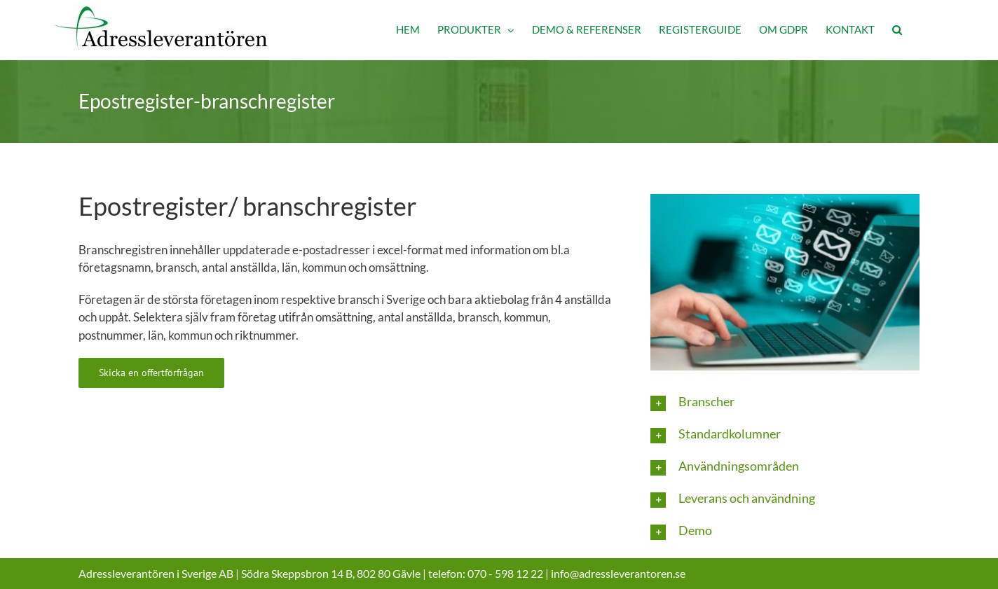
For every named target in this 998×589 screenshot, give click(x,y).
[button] (897, 30)
